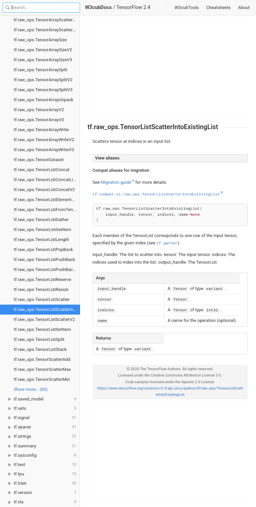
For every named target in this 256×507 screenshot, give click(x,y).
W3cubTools (187, 7)
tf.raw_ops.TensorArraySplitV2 (43, 79)
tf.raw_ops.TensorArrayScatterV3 (46, 29)
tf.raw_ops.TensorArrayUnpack (43, 99)
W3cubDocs (98, 7)
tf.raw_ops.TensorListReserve (42, 279)
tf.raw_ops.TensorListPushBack (44, 259)
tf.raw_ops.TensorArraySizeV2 (43, 49)
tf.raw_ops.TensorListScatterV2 (44, 319)
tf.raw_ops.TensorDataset (39, 159)
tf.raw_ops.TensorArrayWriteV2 (44, 139)
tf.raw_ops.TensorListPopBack (43, 249)
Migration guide (116, 182)
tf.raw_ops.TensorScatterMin (42, 379)
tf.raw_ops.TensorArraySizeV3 (43, 59)
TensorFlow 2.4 (133, 7)
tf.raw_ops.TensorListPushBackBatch (47, 269)
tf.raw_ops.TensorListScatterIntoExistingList (47, 309)
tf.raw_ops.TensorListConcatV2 (44, 189)
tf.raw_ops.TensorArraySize (40, 39)
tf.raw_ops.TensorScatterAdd (42, 359)
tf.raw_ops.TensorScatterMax (42, 369)
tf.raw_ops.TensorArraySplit (40, 69)
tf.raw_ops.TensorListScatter (42, 299)
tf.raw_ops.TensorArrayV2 (39, 109)
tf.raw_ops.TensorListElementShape (47, 199)
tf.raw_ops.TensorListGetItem (42, 229)
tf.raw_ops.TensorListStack (40, 349)
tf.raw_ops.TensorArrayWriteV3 (44, 149)
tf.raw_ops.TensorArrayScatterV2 (46, 19)
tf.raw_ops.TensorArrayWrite (41, 129)
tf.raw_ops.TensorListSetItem (42, 329)
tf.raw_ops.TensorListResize (41, 289)
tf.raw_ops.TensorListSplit (39, 339)
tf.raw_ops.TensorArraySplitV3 (43, 89)
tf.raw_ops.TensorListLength (41, 239)
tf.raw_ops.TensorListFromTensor (46, 209)
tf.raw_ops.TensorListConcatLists (46, 179)
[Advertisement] (168, 69)
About (244, 7)
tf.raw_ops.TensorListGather (41, 219)
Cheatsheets (218, 7)
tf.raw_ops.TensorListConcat (41, 169)
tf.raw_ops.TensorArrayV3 (39, 119)
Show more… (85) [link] (31, 389)
